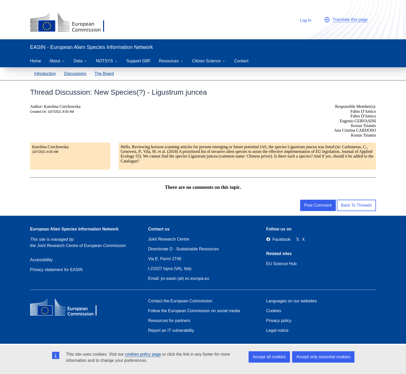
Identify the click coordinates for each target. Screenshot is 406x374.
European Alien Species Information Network (74, 229)
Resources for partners (169, 320)
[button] (327, 20)
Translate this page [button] (350, 19)
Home (35, 61)
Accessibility (41, 260)
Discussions (75, 73)
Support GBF (138, 61)
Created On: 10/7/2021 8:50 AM (52, 112)
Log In (303, 20)
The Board (104, 73)
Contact (241, 61)
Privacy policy (279, 320)
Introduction (45, 73)
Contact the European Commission (180, 301)
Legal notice (277, 330)
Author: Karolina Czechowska (55, 106)
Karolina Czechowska (50, 147)
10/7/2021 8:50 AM (45, 152)
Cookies (273, 311)
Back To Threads (356, 205)
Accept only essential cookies (323, 357)
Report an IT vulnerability (171, 330)
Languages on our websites (291, 301)
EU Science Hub (281, 263)
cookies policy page (143, 354)
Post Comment (318, 205)
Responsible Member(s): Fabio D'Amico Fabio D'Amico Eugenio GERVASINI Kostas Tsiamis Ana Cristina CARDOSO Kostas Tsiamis (355, 120)
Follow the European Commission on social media (194, 311)
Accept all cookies (269, 357)
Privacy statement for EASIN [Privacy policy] (56, 269)
